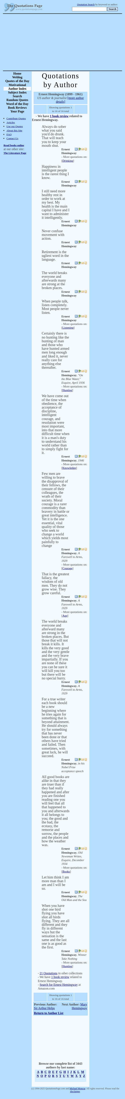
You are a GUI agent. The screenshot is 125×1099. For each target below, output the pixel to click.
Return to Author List (48, 1013)
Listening (68, 327)
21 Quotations (48, 973)
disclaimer (75, 1091)
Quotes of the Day (17, 81)
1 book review (59, 116)
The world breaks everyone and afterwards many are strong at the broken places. (54, 280)
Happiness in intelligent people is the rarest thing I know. (55, 172)
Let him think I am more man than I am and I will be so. (55, 883)
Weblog (17, 77)
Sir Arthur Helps (44, 1008)
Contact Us (12, 138)
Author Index (17, 88)
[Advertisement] (76, 42)
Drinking (67, 160)
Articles (10, 122)
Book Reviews (17, 107)
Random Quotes (17, 100)
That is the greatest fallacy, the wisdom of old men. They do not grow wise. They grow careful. (55, 583)
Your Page (17, 111)
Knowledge (69, 468)
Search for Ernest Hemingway (59, 984)
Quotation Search (86, 4)
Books (66, 871)
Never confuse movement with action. (53, 234)
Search (17, 96)
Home (17, 73)
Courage (67, 568)
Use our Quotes (14, 126)
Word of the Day (17, 104)
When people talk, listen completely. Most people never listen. (55, 307)
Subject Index (17, 92)
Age (64, 615)
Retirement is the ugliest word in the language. (55, 255)
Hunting (67, 390)
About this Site (14, 130)
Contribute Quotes (16, 118)
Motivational (17, 85)
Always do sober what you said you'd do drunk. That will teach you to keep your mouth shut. (54, 136)
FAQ (9, 134)
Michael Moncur (77, 1088)
